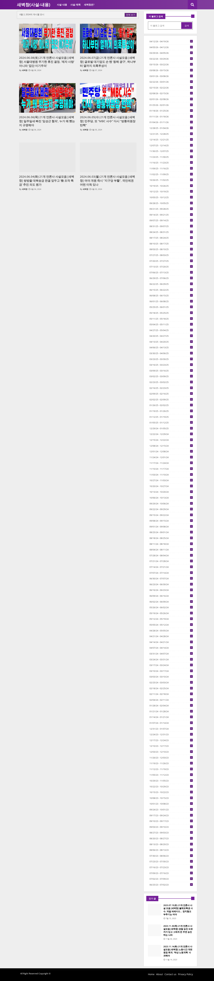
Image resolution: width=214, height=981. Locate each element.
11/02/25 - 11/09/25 (171, 174)
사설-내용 (62, 4)
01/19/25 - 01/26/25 (171, 411)
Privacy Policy (185, 974)
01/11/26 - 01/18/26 (171, 116)
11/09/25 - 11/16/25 (171, 168)
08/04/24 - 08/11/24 (171, 549)
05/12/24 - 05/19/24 (171, 618)
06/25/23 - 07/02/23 (171, 884)
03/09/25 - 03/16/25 (171, 370)
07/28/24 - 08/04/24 (171, 555)
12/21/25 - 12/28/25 (171, 133)
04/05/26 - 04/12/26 (171, 47)
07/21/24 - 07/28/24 (171, 561)
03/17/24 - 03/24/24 (171, 665)
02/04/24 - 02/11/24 (171, 699)
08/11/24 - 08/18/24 (171, 543)
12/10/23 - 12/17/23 (171, 745)
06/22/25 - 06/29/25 (171, 283)
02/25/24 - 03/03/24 (171, 682)
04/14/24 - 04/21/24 (171, 642)
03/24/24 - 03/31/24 (171, 659)
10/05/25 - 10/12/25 (171, 197)
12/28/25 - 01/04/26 (171, 128)
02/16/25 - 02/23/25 (171, 387)
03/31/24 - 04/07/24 (171, 653)
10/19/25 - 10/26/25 (171, 185)
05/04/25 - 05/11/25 (171, 324)
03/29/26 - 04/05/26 (171, 52)
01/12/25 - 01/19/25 (171, 416)
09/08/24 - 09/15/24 (171, 520)
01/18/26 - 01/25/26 (171, 110)
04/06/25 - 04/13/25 (171, 347)
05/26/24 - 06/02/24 (171, 607)
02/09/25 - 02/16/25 (171, 393)
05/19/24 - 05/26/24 (171, 613)
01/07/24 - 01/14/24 (171, 722)
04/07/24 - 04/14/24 (171, 647)
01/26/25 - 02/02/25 (171, 405)
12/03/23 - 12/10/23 (171, 751)
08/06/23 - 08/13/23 (171, 849)
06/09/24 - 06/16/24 (171, 595)
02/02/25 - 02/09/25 (171, 399)
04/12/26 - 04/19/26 (171, 41)
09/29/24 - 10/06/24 (171, 503)
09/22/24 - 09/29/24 (171, 509)
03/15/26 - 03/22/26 (171, 64)
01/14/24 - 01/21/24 (171, 717)
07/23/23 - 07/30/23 (171, 861)
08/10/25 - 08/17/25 (171, 243)
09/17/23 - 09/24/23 (171, 815)
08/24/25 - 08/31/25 (171, 232)
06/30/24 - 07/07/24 (171, 578)
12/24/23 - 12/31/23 (171, 734)
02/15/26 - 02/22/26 (171, 87)
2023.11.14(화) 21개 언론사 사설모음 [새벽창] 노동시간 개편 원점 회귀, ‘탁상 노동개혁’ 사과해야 (177, 951)
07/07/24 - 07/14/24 (171, 572)
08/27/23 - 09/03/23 (171, 832)
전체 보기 (130, 14)
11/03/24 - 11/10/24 (171, 474)
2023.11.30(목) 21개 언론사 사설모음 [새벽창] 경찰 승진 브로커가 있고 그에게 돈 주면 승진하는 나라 (178, 930)
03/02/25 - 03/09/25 (171, 376)
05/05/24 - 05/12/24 (171, 624)
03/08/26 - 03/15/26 (171, 70)
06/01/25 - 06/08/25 (171, 301)
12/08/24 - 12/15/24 (171, 445)
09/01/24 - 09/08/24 (171, 526)
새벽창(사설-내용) (33, 4)
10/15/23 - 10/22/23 (171, 792)
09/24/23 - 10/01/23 (171, 809)
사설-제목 (75, 4)
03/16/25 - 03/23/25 (171, 364)
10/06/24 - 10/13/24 (171, 497)
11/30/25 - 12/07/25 (171, 151)
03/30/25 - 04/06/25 (171, 353)
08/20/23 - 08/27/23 (171, 838)
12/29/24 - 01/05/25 (171, 428)
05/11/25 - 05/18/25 (171, 318)
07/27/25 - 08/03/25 (171, 255)
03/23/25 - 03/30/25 (171, 359)
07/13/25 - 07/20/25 (171, 266)
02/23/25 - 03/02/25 (171, 382)
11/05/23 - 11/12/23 (171, 774)
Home (151, 974)
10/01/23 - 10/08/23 (171, 803)
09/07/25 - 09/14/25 (171, 220)
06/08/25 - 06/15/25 (171, 295)
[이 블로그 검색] (165, 25)
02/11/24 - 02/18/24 (171, 694)
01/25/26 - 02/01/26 (171, 105)
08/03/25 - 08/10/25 (171, 249)
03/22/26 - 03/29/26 (171, 58)
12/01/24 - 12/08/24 (171, 451)
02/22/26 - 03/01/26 (171, 81)
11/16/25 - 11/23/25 (171, 162)
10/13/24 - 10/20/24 (171, 491)
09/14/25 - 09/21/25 (171, 214)
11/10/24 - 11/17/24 (171, 468)
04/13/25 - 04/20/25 (171, 341)
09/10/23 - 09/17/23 (171, 821)
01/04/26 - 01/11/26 (171, 122)
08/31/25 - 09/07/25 (171, 226)
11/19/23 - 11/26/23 (171, 763)
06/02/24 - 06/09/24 (171, 601)
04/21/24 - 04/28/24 (171, 636)
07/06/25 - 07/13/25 (171, 272)
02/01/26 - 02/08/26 (171, 99)
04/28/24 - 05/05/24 (171, 630)
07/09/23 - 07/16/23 (171, 873)
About (159, 974)
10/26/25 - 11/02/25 (171, 179)
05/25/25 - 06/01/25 (171, 307)
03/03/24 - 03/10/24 (171, 676)
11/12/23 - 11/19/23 (171, 769)
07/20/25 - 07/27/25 (171, 260)
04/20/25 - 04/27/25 (171, 335)
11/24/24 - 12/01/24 (171, 457)
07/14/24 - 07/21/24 (171, 566)
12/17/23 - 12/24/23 (171, 740)
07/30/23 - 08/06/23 (171, 855)
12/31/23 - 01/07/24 (171, 728)
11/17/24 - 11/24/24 (171, 462)
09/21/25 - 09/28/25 (171, 208)
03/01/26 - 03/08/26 (171, 76)
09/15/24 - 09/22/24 (171, 515)
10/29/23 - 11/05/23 (171, 780)
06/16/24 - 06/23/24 (171, 590)
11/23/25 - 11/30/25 (171, 156)
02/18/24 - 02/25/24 (171, 688)
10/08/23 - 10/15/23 (171, 798)
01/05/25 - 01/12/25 (171, 422)
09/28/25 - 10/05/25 (171, 203)
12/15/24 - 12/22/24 (171, 439)
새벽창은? (89, 4)
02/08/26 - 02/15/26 (171, 93)
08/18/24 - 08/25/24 (171, 538)
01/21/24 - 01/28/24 (171, 711)
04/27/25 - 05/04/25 (171, 330)
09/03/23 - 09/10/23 (171, 826)
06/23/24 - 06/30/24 (171, 584)
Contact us (170, 974)
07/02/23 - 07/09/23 (171, 878)
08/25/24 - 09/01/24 (171, 532)
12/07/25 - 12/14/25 (171, 145)
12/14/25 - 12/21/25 (171, 139)
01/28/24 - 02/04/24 (171, 705)
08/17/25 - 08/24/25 (171, 237)
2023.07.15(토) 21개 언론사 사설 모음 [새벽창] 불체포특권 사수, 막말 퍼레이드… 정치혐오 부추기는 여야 (178, 910)
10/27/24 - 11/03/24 (171, 480)
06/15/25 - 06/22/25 (171, 289)
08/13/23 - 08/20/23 (171, 844)
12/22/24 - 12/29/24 (171, 434)
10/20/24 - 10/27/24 (171, 486)
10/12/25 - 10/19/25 (171, 191)
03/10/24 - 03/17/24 (171, 670)
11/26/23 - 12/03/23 (171, 757)
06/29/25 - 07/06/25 (171, 278)
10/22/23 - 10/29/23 (171, 786)
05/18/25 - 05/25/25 (171, 312)
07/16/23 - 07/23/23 (171, 867)
